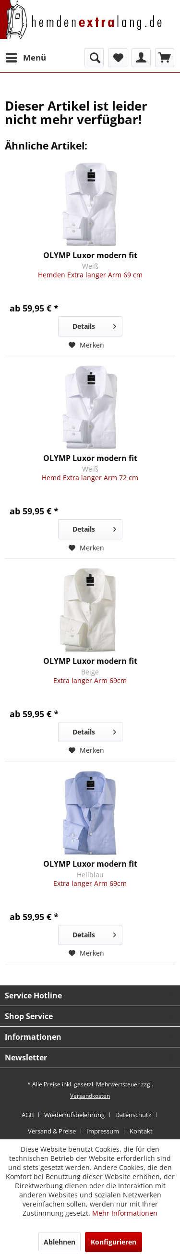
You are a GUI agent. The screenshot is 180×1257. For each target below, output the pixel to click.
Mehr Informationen (124, 1213)
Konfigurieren (113, 1241)
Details (94, 325)
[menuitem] (25, 57)
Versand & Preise (52, 1131)
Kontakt (141, 1131)
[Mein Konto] (141, 57)
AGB (28, 1114)
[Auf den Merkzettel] (86, 345)
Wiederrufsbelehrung (74, 1114)
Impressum (102, 1131)
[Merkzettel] (117, 57)
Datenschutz (133, 1114)
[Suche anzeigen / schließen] (94, 57)
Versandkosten (90, 1096)
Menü (26, 56)
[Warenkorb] (164, 57)
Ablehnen (59, 1241)
